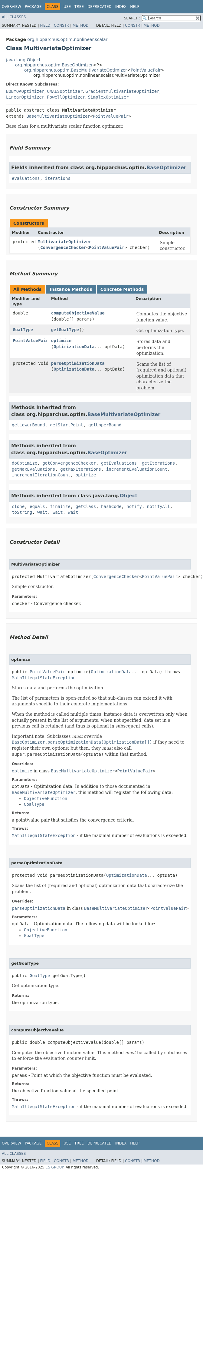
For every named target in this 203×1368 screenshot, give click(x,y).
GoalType (23, 329)
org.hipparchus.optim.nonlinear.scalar (67, 39)
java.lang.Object (23, 59)
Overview (11, 7)
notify (134, 506)
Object (129, 496)
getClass (86, 506)
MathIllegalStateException (44, 677)
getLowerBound (28, 424)
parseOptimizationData (78, 363)
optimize (61, 340)
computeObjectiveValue (78, 313)
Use (67, 7)
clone (18, 506)
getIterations (158, 463)
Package (33, 7)
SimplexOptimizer (108, 97)
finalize (60, 506)
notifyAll (158, 506)
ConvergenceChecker (63, 247)
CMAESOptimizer (65, 91)
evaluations (26, 178)
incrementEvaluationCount (136, 469)
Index (121, 7)
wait (42, 512)
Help (134, 7)
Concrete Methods (122, 289)
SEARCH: (132, 18)
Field (45, 25)
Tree (79, 7)
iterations (57, 178)
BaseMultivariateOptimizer (58, 116)
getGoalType (65, 329)
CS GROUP (54, 1167)
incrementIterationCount (41, 474)
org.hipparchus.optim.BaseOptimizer (54, 64)
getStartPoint (66, 424)
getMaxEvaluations (33, 469)
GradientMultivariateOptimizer (122, 91)
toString (22, 512)
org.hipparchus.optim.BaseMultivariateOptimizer (75, 70)
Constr (61, 25)
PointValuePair (146, 70)
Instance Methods (71, 289)
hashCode (111, 506)
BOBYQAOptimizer (25, 91)
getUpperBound (105, 424)
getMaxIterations (80, 469)
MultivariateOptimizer (64, 241)
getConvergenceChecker (69, 463)
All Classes (14, 17)
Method (81, 25)
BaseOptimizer (166, 167)
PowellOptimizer (66, 97)
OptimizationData (74, 346)
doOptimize (24, 463)
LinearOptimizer (25, 97)
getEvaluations (119, 463)
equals (37, 506)
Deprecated (99, 7)
